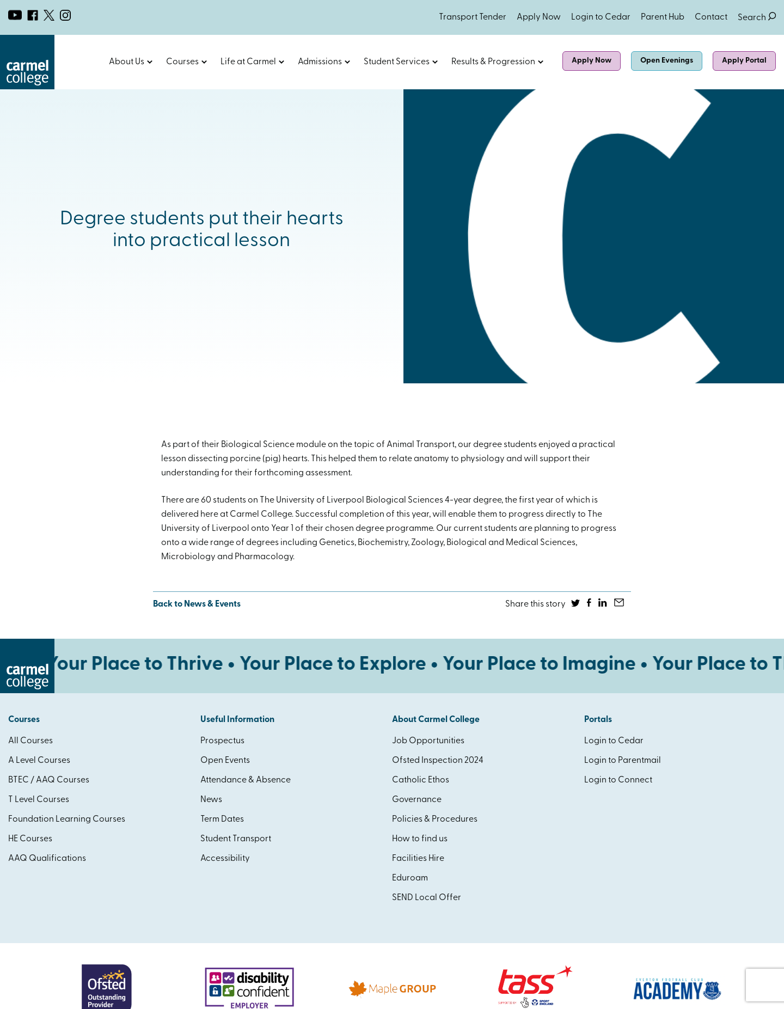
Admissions (320, 62)
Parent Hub (662, 17)
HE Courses (30, 839)
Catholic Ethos (420, 780)
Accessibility (225, 858)
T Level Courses (38, 800)
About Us (126, 62)
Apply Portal (744, 61)
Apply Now (539, 17)
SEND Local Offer (426, 898)
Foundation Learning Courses (66, 819)
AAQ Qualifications (47, 858)
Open (149, 62)
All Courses (30, 741)
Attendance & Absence (245, 780)
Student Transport (235, 839)
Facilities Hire (418, 858)
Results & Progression (493, 62)
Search (757, 17)
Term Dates (222, 819)
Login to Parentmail (622, 760)
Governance (417, 800)
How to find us (420, 839)
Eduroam (410, 878)
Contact (711, 17)
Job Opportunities (428, 741)
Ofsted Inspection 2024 (437, 760)
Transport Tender (472, 17)
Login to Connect (618, 780)
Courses (182, 62)
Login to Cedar (600, 17)
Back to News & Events (197, 604)
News (211, 800)
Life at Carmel (248, 62)
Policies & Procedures (434, 819)
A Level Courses (39, 760)
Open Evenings (666, 61)
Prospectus (222, 741)
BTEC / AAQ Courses (48, 780)
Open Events (225, 760)
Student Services (397, 62)
